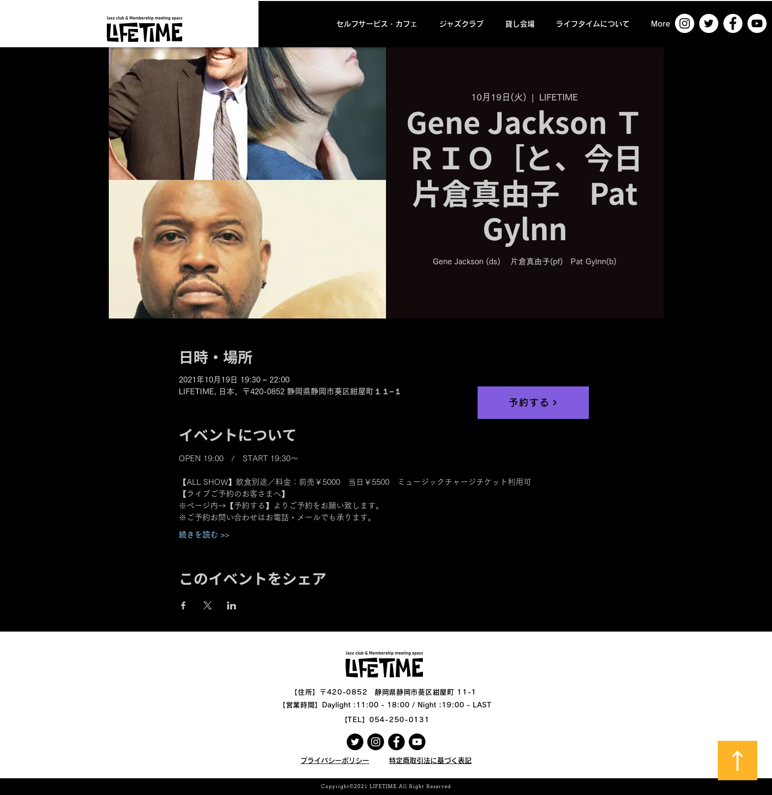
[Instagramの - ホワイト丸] (684, 23)
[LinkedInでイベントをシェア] (231, 605)
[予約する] (533, 402)
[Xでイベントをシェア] (207, 605)
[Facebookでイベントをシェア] (183, 605)
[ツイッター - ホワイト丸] (708, 23)
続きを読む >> (204, 535)
